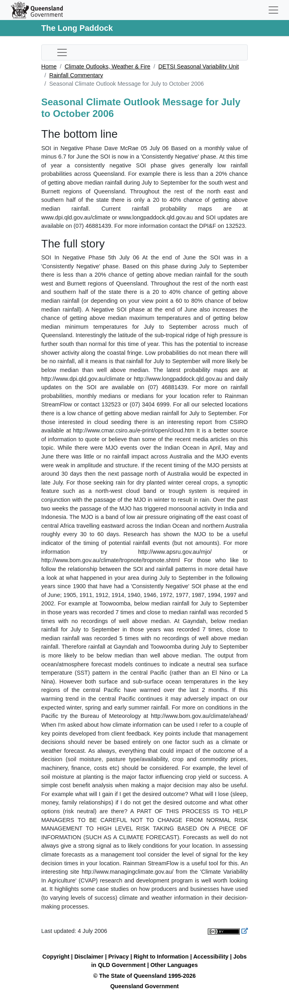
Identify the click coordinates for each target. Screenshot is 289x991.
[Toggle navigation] (273, 10)
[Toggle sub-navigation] (62, 52)
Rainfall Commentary (76, 75)
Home (48, 66)
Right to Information (161, 956)
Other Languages (174, 965)
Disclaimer (89, 956)
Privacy (118, 956)
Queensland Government (144, 986)
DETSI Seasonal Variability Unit (198, 66)
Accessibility (211, 956)
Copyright (56, 956)
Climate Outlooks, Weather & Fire (107, 66)
